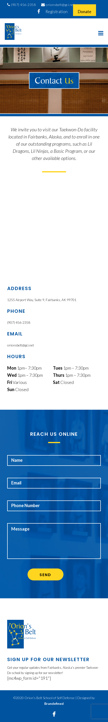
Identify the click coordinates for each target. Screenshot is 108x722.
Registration (56, 11)
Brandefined (54, 703)
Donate (84, 11)
